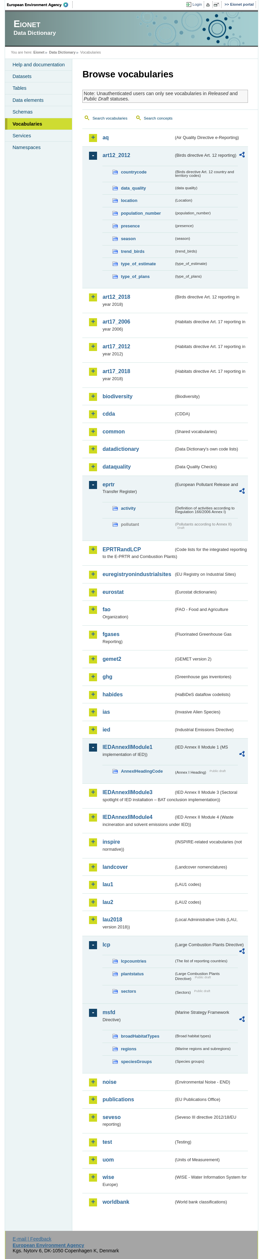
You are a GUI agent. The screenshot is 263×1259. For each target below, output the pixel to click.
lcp (106, 945)
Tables (19, 88)
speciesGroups (136, 1061)
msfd (108, 1012)
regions (128, 1048)
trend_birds (132, 251)
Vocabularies (27, 124)
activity (128, 508)
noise (109, 1082)
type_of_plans (135, 276)
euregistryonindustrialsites (136, 574)
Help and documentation (38, 64)
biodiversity (117, 396)
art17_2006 (116, 322)
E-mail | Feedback (32, 1239)
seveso (111, 1117)
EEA (40, 4)
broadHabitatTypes (140, 1036)
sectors (128, 991)
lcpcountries (133, 961)
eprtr (108, 484)
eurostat (112, 592)
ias (106, 712)
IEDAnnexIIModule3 (127, 792)
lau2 (107, 902)
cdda (108, 414)
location (129, 200)
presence (130, 225)
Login (197, 4)
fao (106, 609)
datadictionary (120, 449)
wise (108, 1177)
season (128, 238)
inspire (111, 842)
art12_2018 (116, 297)
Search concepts (158, 118)
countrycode (134, 171)
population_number (141, 213)
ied (106, 729)
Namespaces (26, 147)
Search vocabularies (109, 118)
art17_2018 (116, 371)
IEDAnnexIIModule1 (127, 747)
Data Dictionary (62, 52)
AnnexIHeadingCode (142, 771)
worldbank (115, 1202)
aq (105, 137)
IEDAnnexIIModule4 (127, 817)
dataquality (116, 467)
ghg (107, 677)
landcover (115, 867)
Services (21, 135)
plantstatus (132, 973)
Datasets (21, 76)
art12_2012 (116, 155)
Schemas (22, 112)
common (113, 431)
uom (108, 1160)
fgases (110, 634)
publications (118, 1099)
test (107, 1142)
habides (112, 694)
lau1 (107, 884)
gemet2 (111, 659)
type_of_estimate (138, 263)
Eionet (39, 52)
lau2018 (112, 919)
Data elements (27, 100)
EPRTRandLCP (121, 549)
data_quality (133, 188)
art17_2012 (116, 346)
